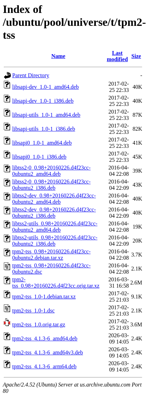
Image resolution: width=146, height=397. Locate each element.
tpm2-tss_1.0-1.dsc (33, 310)
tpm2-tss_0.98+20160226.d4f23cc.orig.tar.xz (55, 282)
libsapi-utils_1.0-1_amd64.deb (46, 115)
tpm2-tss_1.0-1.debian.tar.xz (44, 296)
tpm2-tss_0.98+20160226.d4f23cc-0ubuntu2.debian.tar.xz (51, 254)
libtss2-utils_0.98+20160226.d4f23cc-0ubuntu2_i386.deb (55, 240)
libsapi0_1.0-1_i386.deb (39, 157)
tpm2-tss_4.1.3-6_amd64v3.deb (47, 352)
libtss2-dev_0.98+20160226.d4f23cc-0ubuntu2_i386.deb (54, 213)
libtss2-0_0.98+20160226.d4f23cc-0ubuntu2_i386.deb (51, 185)
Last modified (117, 56)
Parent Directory (30, 75)
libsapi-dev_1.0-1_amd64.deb (45, 87)
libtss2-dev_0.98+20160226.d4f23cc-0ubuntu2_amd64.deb (54, 199)
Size (136, 56)
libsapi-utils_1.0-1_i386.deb (43, 129)
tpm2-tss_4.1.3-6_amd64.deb (44, 338)
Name (58, 56)
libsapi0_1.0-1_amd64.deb (42, 143)
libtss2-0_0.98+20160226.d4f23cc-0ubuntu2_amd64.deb (51, 171)
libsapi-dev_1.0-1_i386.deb (43, 101)
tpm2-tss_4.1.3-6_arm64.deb (44, 366)
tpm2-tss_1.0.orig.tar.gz (38, 324)
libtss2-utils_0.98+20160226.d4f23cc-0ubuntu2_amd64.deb (55, 227)
